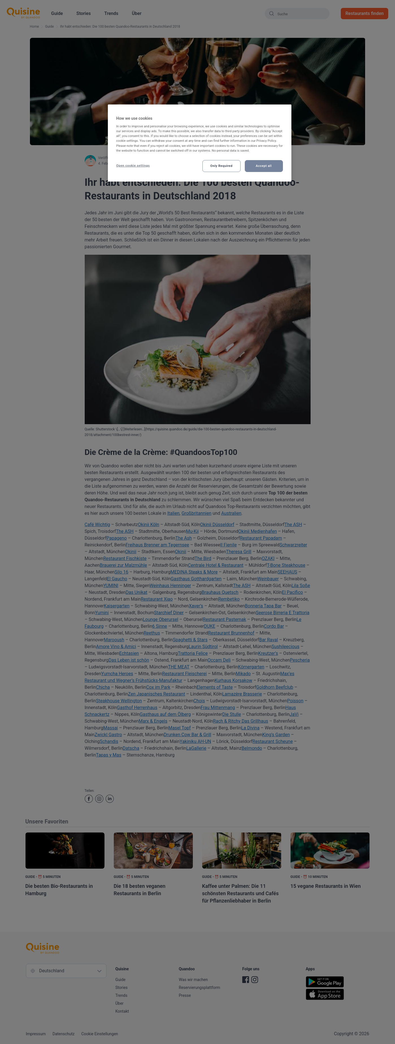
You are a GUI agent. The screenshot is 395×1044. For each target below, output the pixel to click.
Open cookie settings (133, 165)
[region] (199, 143)
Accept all (264, 166)
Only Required (221, 166)
